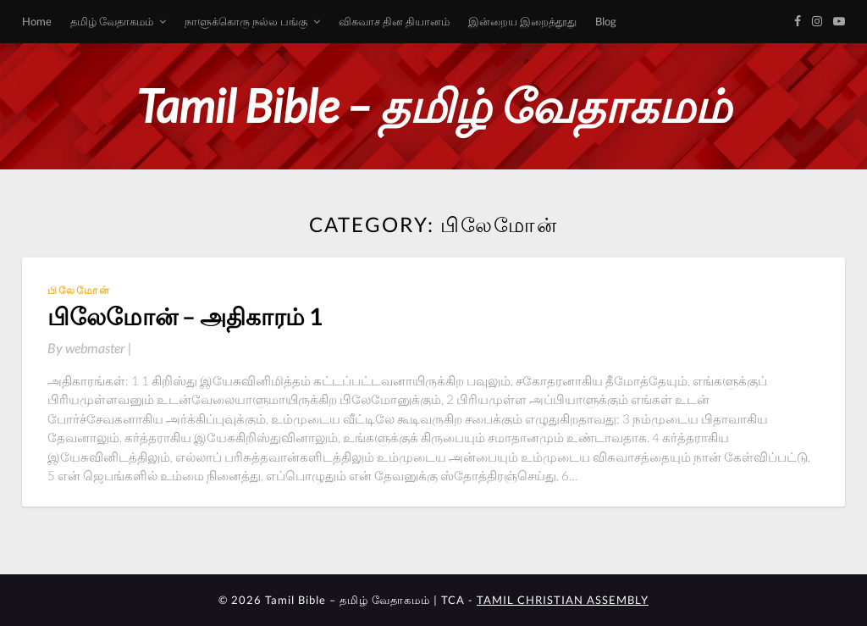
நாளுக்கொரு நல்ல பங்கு (246, 21)
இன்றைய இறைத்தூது (522, 21)
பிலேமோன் (79, 290)
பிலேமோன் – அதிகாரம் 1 (185, 316)
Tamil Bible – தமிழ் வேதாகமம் (433, 105)
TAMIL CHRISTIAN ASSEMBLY (563, 600)
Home (37, 21)
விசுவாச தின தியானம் (394, 21)
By (89, 348)
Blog (605, 21)
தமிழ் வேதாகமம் (111, 21)
